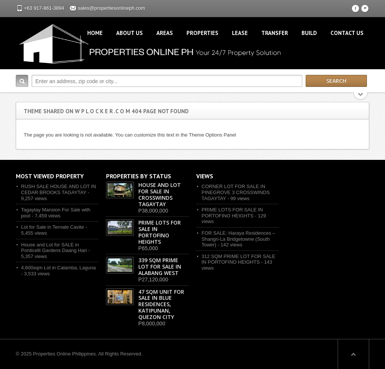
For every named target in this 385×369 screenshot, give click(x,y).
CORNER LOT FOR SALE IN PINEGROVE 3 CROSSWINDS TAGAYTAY (236, 192)
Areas (164, 32)
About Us (129, 32)
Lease (240, 32)
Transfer (274, 32)
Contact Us (347, 32)
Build (309, 32)
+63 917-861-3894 (44, 8)
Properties (202, 32)
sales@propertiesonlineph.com (111, 8)
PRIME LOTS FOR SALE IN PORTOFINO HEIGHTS (232, 213)
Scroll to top (353, 354)
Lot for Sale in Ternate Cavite (52, 227)
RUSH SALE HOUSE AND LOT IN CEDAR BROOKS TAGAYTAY (58, 189)
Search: (22, 81)
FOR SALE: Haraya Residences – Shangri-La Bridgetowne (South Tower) (238, 239)
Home (95, 32)
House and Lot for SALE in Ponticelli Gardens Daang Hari (54, 248)
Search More (360, 97)
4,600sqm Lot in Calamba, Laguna (58, 267)
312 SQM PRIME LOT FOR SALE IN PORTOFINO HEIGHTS (238, 259)
